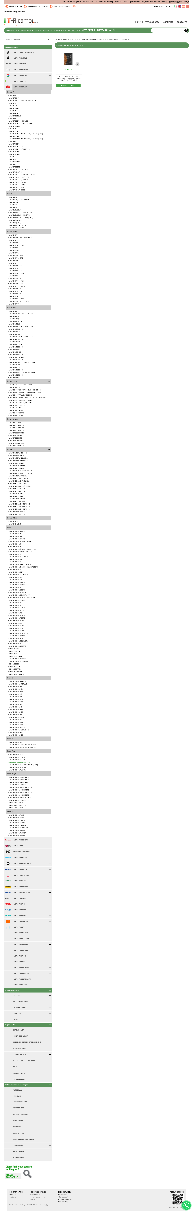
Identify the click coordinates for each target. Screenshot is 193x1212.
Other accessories (43, 30)
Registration (158, 6)
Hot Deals (88, 30)
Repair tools (27, 30)
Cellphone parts (12, 30)
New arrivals (106, 30)
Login (168, 6)
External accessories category (67, 30)
